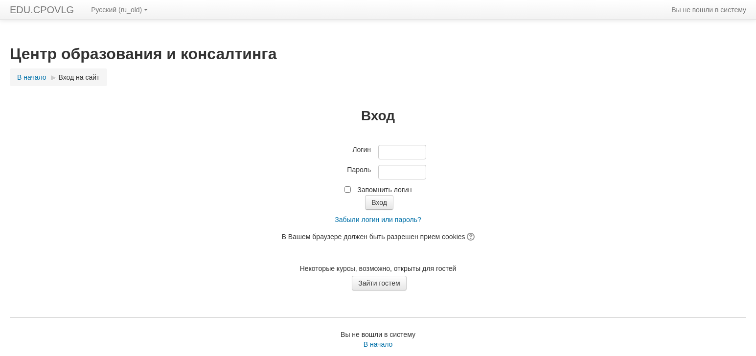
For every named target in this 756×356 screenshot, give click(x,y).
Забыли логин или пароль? (378, 219)
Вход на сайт (79, 77)
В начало (378, 344)
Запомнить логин (384, 190)
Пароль (359, 170)
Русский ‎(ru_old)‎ (119, 10)
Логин (361, 150)
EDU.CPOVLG (42, 9)
